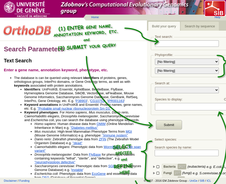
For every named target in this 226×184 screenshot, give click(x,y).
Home (95, 17)
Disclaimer (10, 180)
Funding (24, 180)
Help (217, 17)
